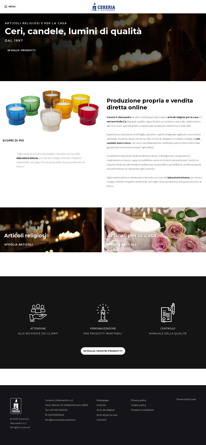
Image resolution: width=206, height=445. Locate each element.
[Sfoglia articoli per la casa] (155, 229)
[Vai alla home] (103, 6)
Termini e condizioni (142, 409)
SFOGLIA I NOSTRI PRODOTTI (102, 351)
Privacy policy (138, 400)
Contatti (101, 419)
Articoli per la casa (107, 414)
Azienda (101, 405)
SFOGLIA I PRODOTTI (21, 50)
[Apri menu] (10, 6)
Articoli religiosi (106, 409)
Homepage (103, 400)
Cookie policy (138, 405)
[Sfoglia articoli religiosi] (51, 229)
